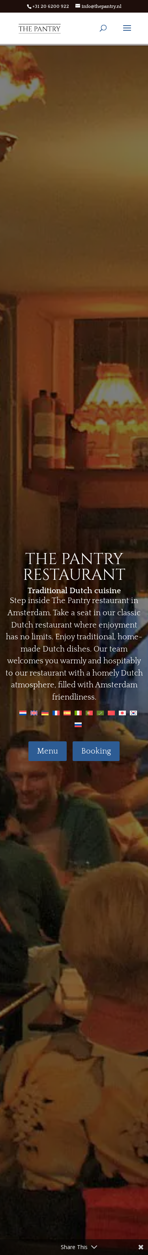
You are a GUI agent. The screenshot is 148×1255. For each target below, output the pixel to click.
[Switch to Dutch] (22, 712)
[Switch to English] (33, 712)
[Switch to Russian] (78, 724)
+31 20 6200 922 (50, 6)
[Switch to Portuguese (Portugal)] (89, 712)
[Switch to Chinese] (111, 712)
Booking (96, 751)
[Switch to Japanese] (122, 712)
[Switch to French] (56, 712)
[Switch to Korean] (133, 712)
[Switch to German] (45, 712)
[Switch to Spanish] (67, 712)
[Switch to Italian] (78, 712)
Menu (47, 751)
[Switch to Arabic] (100, 712)
